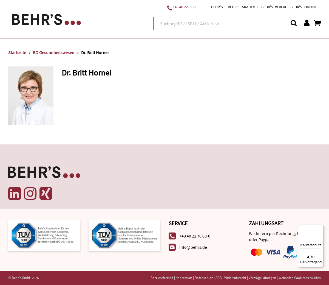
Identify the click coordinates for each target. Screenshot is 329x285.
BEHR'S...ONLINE (303, 6)
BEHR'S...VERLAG (274, 6)
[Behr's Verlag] (46, 19)
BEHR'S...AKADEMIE (243, 6)
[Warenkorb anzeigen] (317, 23)
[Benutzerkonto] (307, 23)
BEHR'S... (218, 6)
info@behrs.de (193, 247)
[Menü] (320, 228)
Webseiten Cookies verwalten (300, 277)
